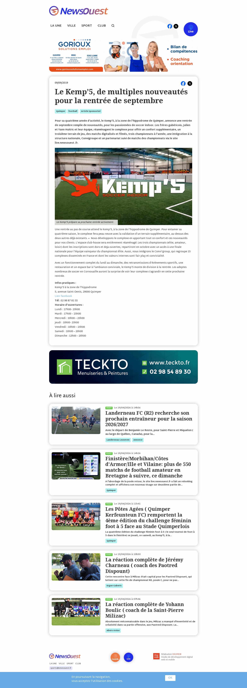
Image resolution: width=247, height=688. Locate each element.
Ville (71, 26)
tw (176, 26)
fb (169, 26)
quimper (60, 111)
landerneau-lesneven (118, 440)
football (73, 111)
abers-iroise (113, 630)
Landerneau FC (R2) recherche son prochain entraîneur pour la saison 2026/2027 (148, 419)
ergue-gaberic (114, 586)
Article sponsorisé (91, 111)
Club (102, 26)
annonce (137, 440)
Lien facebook (63, 296)
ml (163, 26)
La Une (56, 26)
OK (170, 677)
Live (187, 26)
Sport (86, 26)
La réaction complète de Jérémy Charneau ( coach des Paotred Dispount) (144, 565)
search (114, 26)
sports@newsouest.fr (60, 668)
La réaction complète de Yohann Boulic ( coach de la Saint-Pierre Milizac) (144, 610)
